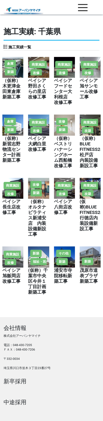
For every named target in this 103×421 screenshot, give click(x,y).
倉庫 (10, 63)
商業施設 (38, 64)
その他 (64, 253)
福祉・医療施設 (44, 262)
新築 (10, 72)
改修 (36, 73)
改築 (87, 131)
